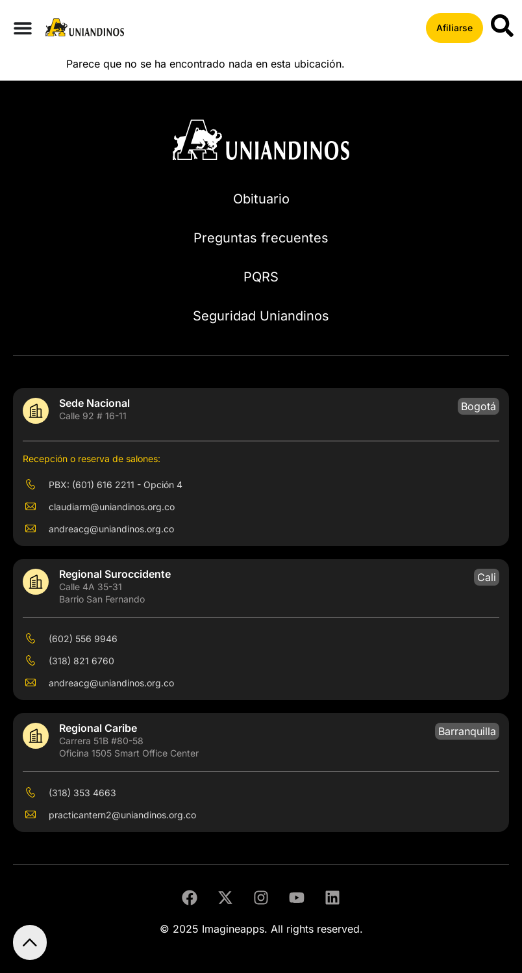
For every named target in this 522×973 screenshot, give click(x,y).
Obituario (261, 199)
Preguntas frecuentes (261, 238)
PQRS (261, 277)
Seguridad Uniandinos (261, 316)
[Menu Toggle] (22, 28)
